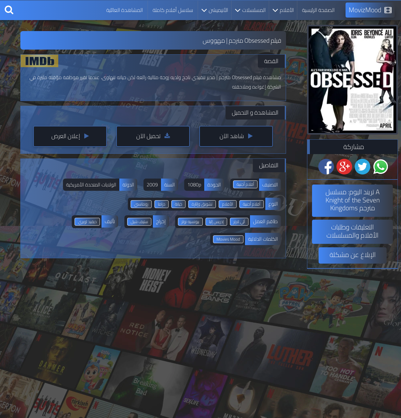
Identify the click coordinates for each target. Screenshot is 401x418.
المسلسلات (250, 10)
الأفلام (283, 10)
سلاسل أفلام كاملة (173, 10)
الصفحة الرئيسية (318, 10)
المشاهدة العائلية (124, 10)
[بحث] (9, 10)
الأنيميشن (214, 10)
